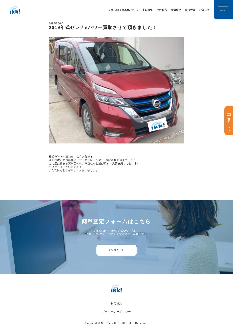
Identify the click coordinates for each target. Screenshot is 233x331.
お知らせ (204, 9)
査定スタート (116, 253)
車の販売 (162, 9)
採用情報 (190, 9)
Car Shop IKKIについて (124, 9)
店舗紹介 (176, 9)
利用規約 (116, 307)
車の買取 (147, 9)
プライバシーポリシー (116, 315)
